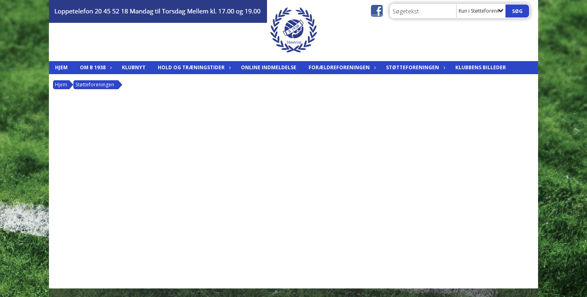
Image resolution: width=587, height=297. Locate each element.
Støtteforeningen (414, 67)
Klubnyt (134, 67)
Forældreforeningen (341, 67)
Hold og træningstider (193, 67)
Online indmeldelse (268, 67)
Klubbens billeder (480, 67)
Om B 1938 (95, 67)
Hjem (61, 67)
